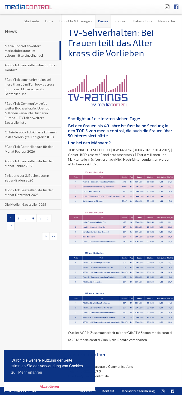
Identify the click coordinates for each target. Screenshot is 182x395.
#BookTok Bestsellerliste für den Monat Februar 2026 (29, 149)
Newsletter (166, 21)
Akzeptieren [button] (49, 386)
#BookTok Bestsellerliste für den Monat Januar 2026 (29, 163)
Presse (103, 21)
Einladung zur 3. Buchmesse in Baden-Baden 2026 (27, 177)
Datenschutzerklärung (138, 391)
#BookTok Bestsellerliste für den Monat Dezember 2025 (29, 192)
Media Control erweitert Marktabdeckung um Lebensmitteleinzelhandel (24, 50)
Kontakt (120, 21)
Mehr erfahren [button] (30, 372)
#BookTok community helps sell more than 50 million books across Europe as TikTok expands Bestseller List (30, 86)
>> (53, 236)
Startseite (31, 21)
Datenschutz (142, 21)
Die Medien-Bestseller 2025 (25, 204)
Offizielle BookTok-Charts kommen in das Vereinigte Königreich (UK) (31, 134)
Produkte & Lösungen (75, 21)
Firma (49, 21)
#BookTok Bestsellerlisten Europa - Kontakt (31, 67)
